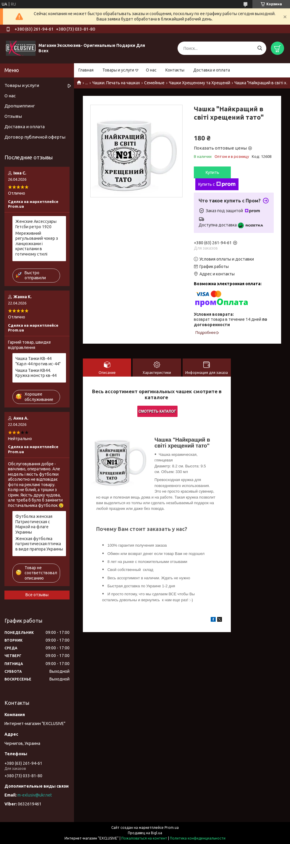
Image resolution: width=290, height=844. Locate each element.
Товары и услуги (118, 70)
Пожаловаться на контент (144, 838)
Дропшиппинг (19, 105)
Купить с (217, 184)
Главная (86, 70)
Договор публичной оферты (34, 136)
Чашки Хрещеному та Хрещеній (199, 82)
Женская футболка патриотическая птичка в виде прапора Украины (39, 543)
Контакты (174, 70)
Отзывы (13, 116)
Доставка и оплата (211, 70)
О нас (151, 70)
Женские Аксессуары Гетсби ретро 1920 (36, 224)
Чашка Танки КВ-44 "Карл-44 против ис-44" (38, 361)
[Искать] (259, 48)
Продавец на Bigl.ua (145, 833)
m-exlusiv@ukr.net (34, 795)
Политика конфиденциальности (197, 838)
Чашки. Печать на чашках (116, 82)
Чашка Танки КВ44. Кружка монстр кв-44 (36, 373)
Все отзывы (37, 594)
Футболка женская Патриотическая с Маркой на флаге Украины (33, 524)
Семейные (154, 82)
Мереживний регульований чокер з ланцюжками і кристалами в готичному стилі (36, 243)
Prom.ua (172, 827)
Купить (212, 172)
